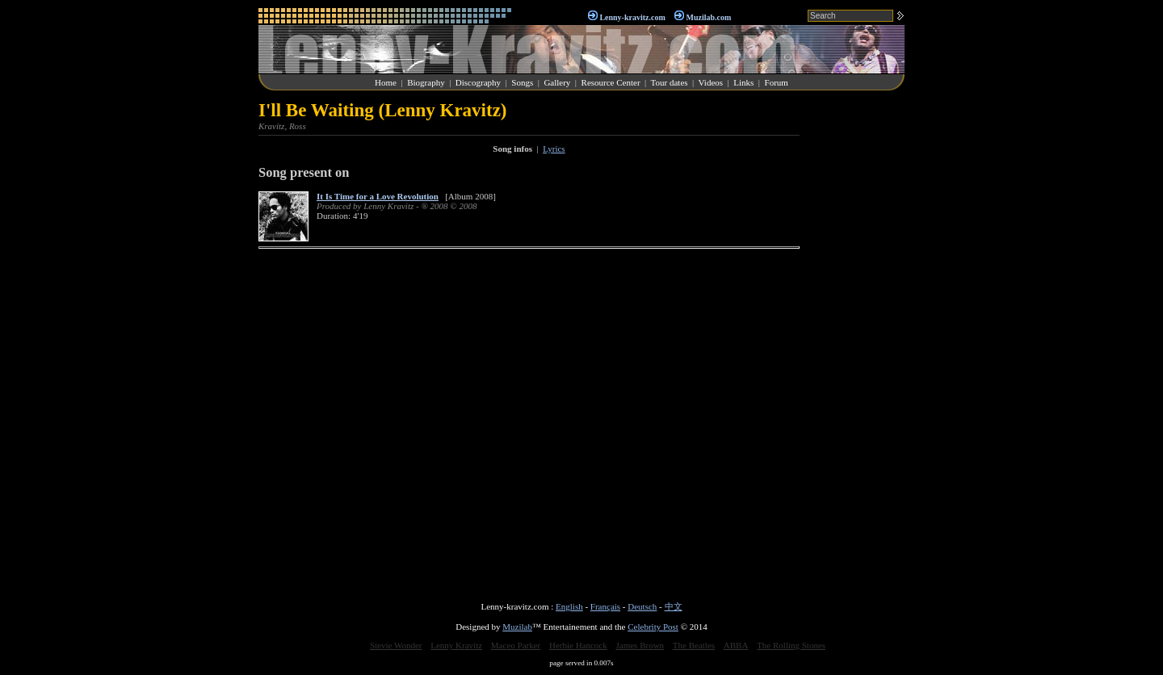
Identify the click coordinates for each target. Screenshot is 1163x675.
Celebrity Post (653, 626)
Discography (478, 82)
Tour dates (669, 82)
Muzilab (517, 626)
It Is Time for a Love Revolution (378, 196)
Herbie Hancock (578, 645)
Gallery (557, 82)
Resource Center (611, 82)
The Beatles (694, 645)
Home (386, 82)
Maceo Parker (515, 645)
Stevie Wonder (396, 645)
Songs (522, 82)
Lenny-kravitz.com (632, 17)
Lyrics (554, 148)
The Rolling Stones (791, 645)
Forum (776, 82)
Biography (425, 82)
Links (743, 82)
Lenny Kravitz (456, 645)
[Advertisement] (856, 342)
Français (605, 606)
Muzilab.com (709, 17)
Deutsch (642, 606)
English (569, 606)
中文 (673, 606)
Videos (711, 82)
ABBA (736, 645)
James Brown (640, 645)
